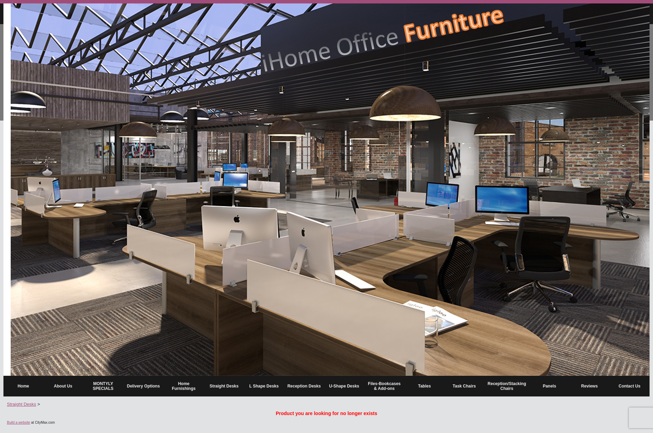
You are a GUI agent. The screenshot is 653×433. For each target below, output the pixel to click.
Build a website (18, 422)
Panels (549, 386)
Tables (424, 386)
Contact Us (629, 386)
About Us (63, 386)
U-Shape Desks (344, 386)
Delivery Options (143, 386)
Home (23, 386)
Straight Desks (223, 386)
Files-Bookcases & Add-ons (384, 386)
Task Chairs (464, 386)
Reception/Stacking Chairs (507, 386)
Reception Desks (304, 386)
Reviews (589, 386)
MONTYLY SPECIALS (103, 386)
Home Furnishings (184, 386)
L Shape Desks (264, 386)
